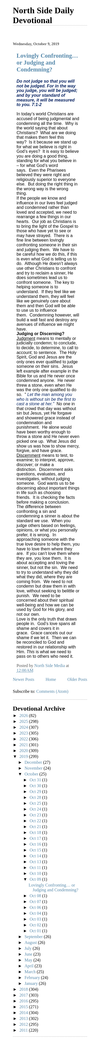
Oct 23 (36, 815)
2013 (24, 1018)
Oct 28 (36, 797)
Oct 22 (36, 821)
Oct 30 (36, 785)
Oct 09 (36, 879)
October (32, 774)
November (34, 768)
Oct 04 (36, 913)
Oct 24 (36, 809)
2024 (24, 727)
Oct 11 (36, 867)
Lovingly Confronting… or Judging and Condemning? (47, 62)
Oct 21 (36, 826)
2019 (24, 756)
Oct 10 (36, 873)
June (29, 954)
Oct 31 (36, 780)
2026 (24, 715)
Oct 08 (36, 895)
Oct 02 (36, 925)
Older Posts (77, 679)
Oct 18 (36, 832)
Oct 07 (36, 901)
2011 (24, 1030)
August (31, 942)
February (33, 977)
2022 (24, 739)
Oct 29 (36, 791)
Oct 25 (36, 803)
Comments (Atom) (52, 691)
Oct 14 (36, 856)
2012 (24, 1024)
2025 (24, 721)
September (34, 936)
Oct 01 (36, 931)
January (32, 983)
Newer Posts (23, 679)
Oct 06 (36, 907)
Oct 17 (36, 838)
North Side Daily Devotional (43, 15)
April (30, 966)
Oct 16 (36, 844)
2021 (24, 745)
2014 (24, 1012)
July (29, 948)
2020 (24, 750)
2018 (24, 989)
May (29, 960)
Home (51, 679)
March (31, 971)
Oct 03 (36, 919)
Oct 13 (36, 861)
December (34, 762)
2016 (24, 1001)
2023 (24, 733)
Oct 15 (36, 850)
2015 (24, 1007)
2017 (24, 995)
